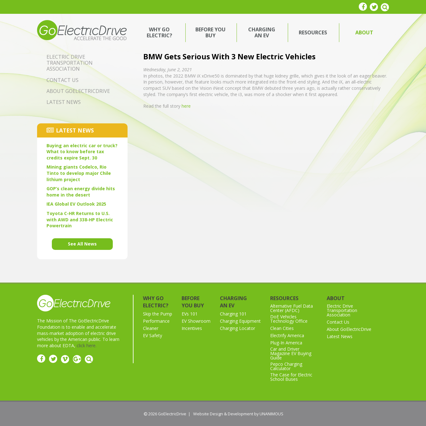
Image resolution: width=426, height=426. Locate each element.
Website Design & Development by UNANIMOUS (238, 414)
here (186, 106)
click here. (86, 345)
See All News (82, 244)
